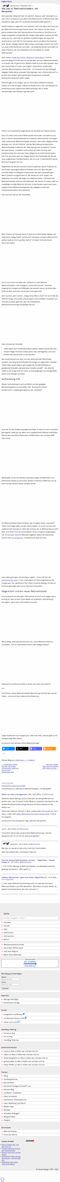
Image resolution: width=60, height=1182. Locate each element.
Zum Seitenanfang (2, 1179)
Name (4, 977)
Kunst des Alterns (10, 1135)
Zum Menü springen (57, 2)
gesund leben (9, 1083)
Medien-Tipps (9, 1107)
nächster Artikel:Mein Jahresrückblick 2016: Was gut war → (50, 766)
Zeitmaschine (9, 936)
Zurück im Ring (9, 1033)
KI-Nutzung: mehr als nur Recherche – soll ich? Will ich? (11, 1158)
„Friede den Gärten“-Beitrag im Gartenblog (27, 57)
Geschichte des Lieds (10, 580)
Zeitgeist (7, 1120)
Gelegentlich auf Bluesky (14, 1014)
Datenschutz (8, 933)
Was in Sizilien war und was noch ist (10, 1146)
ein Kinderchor (17, 538)
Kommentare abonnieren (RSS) (13, 786)
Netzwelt (7, 1110)
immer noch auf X (12, 1022)
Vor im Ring (8, 1037)
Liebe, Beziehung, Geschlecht (15, 1103)
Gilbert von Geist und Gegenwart (14, 794)
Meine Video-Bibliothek (12, 955)
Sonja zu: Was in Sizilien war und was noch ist (21, 1051)
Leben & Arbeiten (10, 1096)
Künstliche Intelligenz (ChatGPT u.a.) (17, 1086)
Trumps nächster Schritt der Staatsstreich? (11, 1150)
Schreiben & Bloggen (12, 1113)
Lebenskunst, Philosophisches (15, 1100)
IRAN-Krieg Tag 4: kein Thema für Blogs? (10, 1163)
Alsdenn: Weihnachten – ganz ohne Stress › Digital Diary (23, 877)
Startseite (7, 922)
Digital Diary (6, 2)
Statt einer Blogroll (11, 951)
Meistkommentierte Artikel (14, 945)
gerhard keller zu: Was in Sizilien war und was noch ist (24, 1061)
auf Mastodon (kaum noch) (15, 1018)
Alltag (6, 1076)
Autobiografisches (11, 1079)
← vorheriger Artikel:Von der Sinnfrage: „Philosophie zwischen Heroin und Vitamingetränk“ (10, 768)
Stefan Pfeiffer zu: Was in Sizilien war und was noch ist (24, 1065)
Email (4, 982)
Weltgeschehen (9, 1117)
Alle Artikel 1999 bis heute (13, 948)
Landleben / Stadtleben (12, 1093)
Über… (6, 929)
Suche (6, 913)
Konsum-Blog (9, 1089)
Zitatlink (50, 794)
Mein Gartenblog (10, 1131)
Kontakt (7, 926)
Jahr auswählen (30, 962)
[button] (8, 748)
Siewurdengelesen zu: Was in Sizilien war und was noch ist (26, 1058)
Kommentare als (12, 1003)
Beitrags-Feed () (11, 999)
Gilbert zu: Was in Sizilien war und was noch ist (21, 1055)
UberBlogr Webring (11, 1040)
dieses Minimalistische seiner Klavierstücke (33, 814)
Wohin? (6, 939)
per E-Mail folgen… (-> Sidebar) (23, 760)
